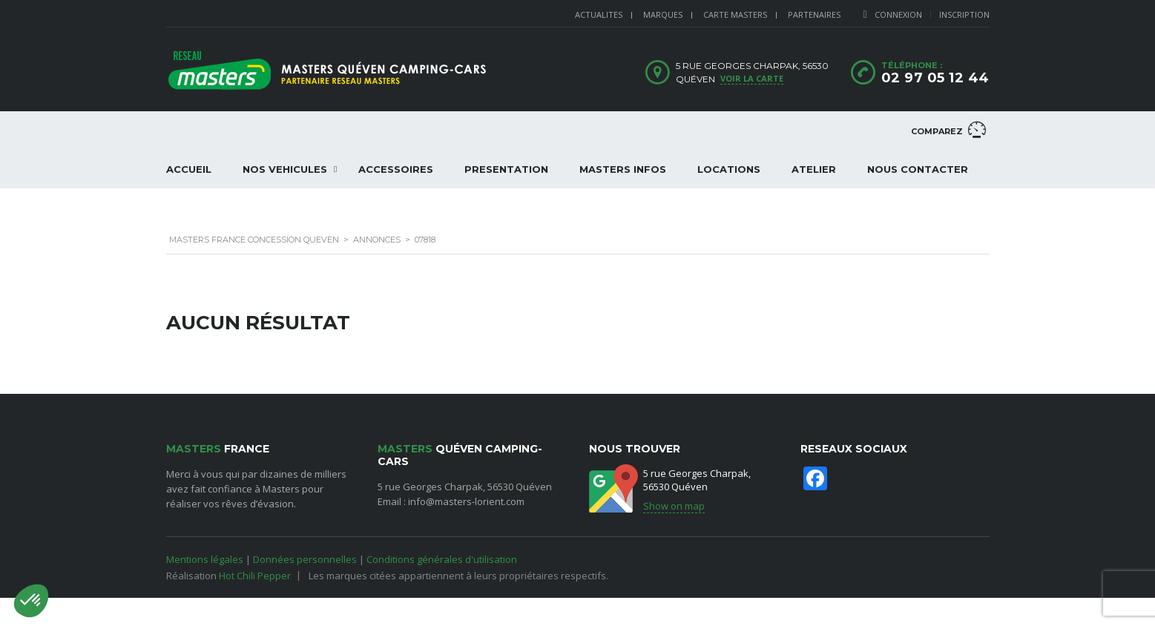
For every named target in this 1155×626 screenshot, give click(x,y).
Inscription (964, 14)
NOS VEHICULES (285, 169)
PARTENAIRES (814, 14)
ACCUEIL (188, 169)
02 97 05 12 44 (935, 78)
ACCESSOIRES (395, 169)
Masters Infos (622, 169)
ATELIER (814, 169)
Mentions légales (204, 559)
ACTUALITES (598, 14)
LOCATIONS (728, 169)
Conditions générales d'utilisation (441, 559)
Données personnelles (305, 559)
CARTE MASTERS (735, 14)
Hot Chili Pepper (255, 575)
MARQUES (662, 14)
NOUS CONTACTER (917, 169)
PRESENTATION (506, 169)
